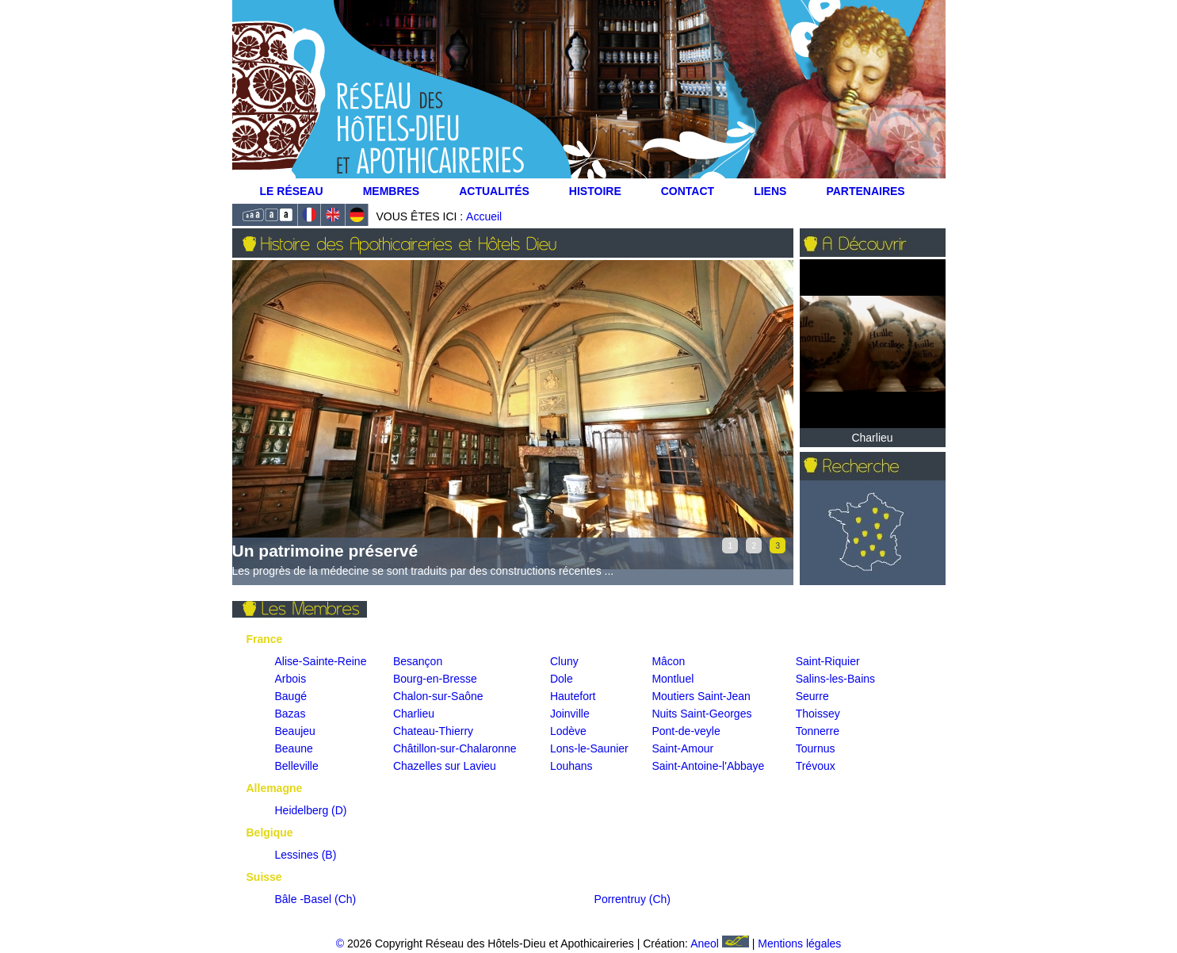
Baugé (291, 696)
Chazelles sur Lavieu (444, 766)
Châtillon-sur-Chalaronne (455, 748)
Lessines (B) (306, 854)
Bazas (290, 713)
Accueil (484, 216)
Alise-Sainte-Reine (321, 661)
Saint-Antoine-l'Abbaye (708, 766)
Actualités (494, 191)
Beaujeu (295, 731)
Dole (561, 678)
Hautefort (573, 696)
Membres (391, 191)
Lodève (568, 731)
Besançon (417, 661)
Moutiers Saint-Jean (701, 696)
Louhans (571, 766)
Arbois (291, 678)
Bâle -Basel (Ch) (316, 899)
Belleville (297, 766)
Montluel (673, 678)
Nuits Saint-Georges (701, 713)
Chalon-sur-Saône (438, 696)
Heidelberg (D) (311, 810)
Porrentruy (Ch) (632, 899)
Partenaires (865, 191)
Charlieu (413, 713)
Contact (687, 191)
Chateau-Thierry (433, 731)
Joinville (570, 713)
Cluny (564, 661)
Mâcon (668, 661)
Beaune (294, 748)
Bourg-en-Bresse (435, 678)
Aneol (721, 943)
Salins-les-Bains (835, 678)
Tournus (815, 748)
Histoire (595, 191)
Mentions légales (799, 943)
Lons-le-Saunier (589, 748)
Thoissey (818, 713)
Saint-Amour (682, 748)
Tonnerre (817, 731)
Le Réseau (291, 191)
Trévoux (815, 766)
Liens (770, 191)
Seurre (812, 696)
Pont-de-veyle (686, 731)
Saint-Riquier (828, 661)
